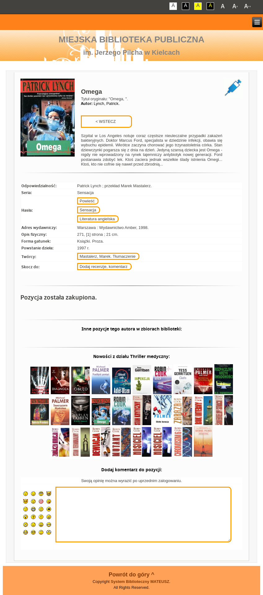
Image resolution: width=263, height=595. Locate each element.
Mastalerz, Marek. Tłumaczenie (107, 256)
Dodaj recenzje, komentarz (104, 266)
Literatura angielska (97, 219)
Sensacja (88, 210)
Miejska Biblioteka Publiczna (131, 39)
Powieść (87, 201)
